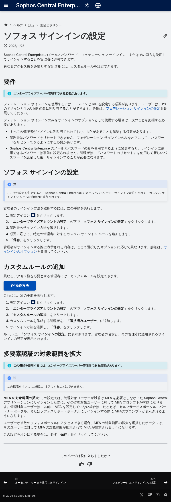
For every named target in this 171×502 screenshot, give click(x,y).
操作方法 (20, 285)
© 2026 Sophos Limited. (19, 495)
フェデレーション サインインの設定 (133, 108)
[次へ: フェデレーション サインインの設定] (139, 482)
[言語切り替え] (98, 5)
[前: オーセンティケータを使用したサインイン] (35, 482)
